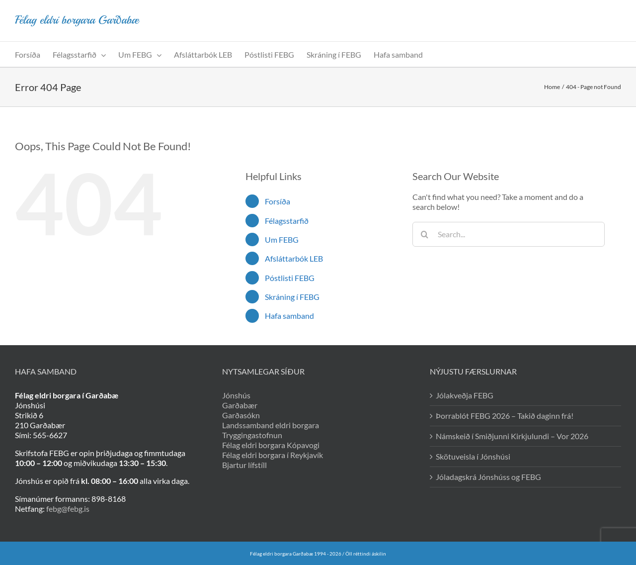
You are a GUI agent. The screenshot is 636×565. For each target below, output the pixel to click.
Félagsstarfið (287, 220)
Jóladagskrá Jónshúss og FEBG (488, 476)
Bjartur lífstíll (244, 465)
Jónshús (236, 395)
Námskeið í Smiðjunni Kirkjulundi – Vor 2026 (512, 436)
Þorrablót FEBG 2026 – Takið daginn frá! (504, 415)
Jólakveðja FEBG (464, 395)
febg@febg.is (67, 508)
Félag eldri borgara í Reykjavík (272, 455)
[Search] (424, 234)
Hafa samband (289, 315)
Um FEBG (282, 239)
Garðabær (239, 405)
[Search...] (508, 234)
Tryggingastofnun (252, 435)
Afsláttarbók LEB (294, 258)
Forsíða (277, 201)
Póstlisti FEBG (290, 277)
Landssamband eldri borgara (270, 425)
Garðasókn (241, 415)
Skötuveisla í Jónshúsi (473, 456)
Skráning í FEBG (292, 296)
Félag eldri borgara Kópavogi (270, 445)
